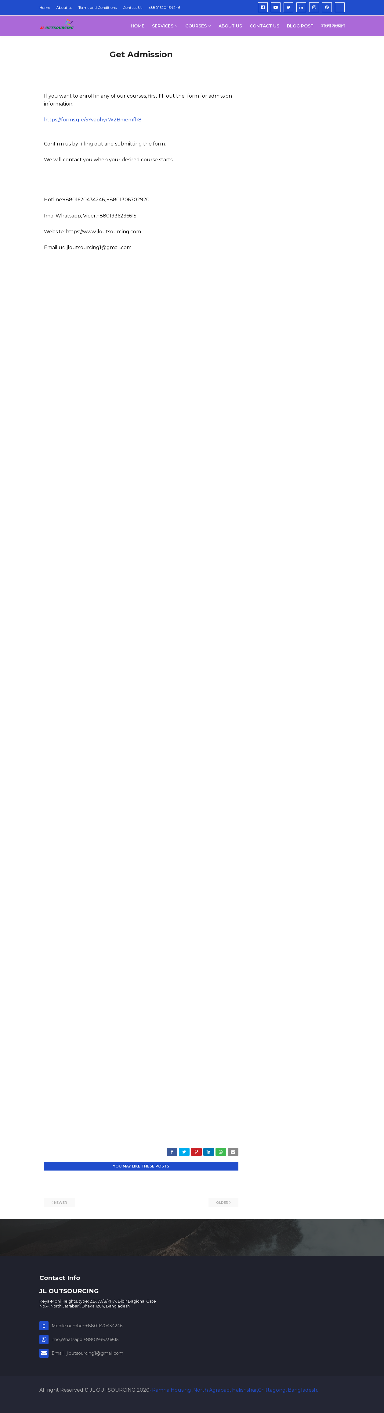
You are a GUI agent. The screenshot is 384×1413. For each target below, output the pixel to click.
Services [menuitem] (162, 26)
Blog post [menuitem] (300, 26)
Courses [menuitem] (196, 26)
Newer (60, 1202)
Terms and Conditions (97, 7)
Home (44, 7)
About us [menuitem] (230, 26)
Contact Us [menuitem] (264, 26)
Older (222, 1202)
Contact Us (132, 7)
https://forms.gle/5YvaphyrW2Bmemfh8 (93, 120)
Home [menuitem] (137, 26)
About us (64, 7)
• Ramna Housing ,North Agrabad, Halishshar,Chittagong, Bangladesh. (234, 1390)
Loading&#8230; (141, 705)
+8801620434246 (164, 7)
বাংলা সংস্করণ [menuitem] (333, 26)
